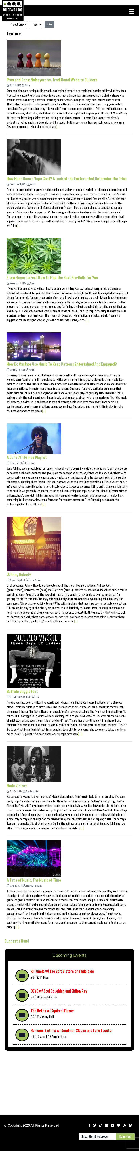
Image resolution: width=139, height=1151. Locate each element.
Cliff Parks (30, 463)
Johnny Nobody (19, 574)
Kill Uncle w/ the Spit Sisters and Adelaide (62, 971)
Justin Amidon (34, 580)
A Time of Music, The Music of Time (34, 880)
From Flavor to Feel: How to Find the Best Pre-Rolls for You (52, 277)
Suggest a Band (17, 941)
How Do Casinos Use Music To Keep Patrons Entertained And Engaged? (62, 364)
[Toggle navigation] (132, 11)
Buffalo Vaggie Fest (22, 691)
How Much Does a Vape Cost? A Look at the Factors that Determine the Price (67, 178)
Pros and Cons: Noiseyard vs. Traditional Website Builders (52, 80)
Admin (27, 85)
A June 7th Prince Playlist (27, 457)
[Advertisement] (69, 1082)
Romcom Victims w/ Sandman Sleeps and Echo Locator (72, 1030)
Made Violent (17, 786)
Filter (49, 24)
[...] (58, 127)
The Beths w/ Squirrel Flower (52, 1011)
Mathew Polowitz (34, 886)
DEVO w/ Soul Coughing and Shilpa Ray (59, 991)
